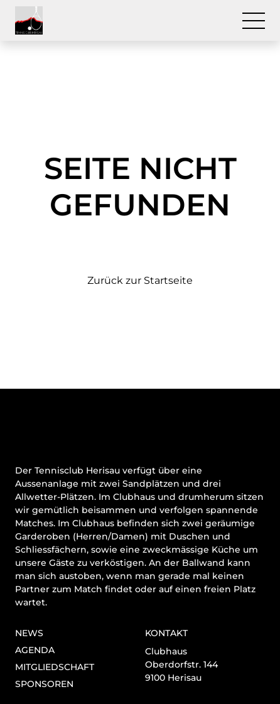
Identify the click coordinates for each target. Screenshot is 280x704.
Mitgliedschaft (54, 667)
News (29, 633)
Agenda (35, 650)
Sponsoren (44, 684)
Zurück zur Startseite (140, 280)
